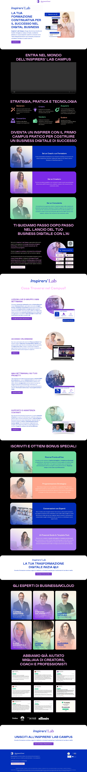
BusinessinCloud (14, 756)
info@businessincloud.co (15, 760)
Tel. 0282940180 (23, 760)
